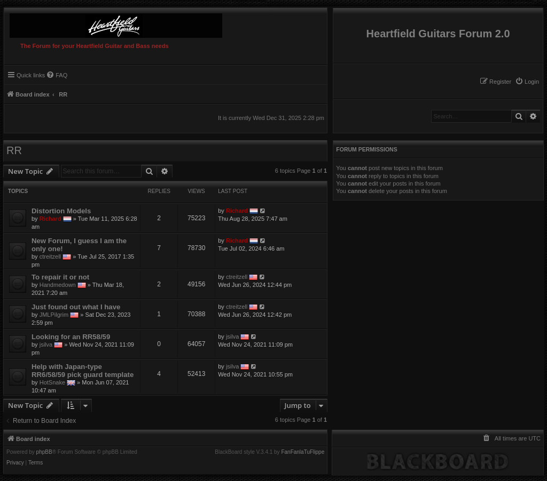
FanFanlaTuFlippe (302, 452)
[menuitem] (527, 81)
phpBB (44, 452)
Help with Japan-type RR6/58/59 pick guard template (83, 371)
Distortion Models (61, 211)
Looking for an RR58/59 (71, 337)
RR (14, 150)
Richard (50, 218)
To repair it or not (60, 277)
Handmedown (58, 285)
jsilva (46, 344)
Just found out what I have (76, 307)
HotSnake (52, 382)
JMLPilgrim (54, 314)
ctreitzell (50, 256)
